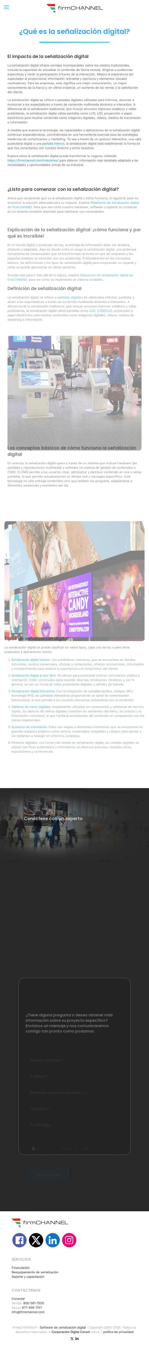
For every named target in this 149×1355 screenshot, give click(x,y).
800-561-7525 (33, 1303)
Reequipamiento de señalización (35, 1272)
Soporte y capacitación (28, 1276)
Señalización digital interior (30, 681)
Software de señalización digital (63, 1327)
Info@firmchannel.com (28, 1312)
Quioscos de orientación (29, 749)
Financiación (21, 1268)
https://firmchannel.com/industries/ (33, 168)
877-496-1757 (32, 1307)
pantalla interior (53, 152)
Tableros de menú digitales (30, 729)
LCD (92, 334)
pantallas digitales (70, 321)
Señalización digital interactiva (32, 713)
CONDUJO (104, 334)
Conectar (18, 1298)
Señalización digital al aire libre (33, 697)
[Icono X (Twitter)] (72, 1338)
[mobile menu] (6, 7)
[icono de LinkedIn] (77, 1338)
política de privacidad (118, 1332)
